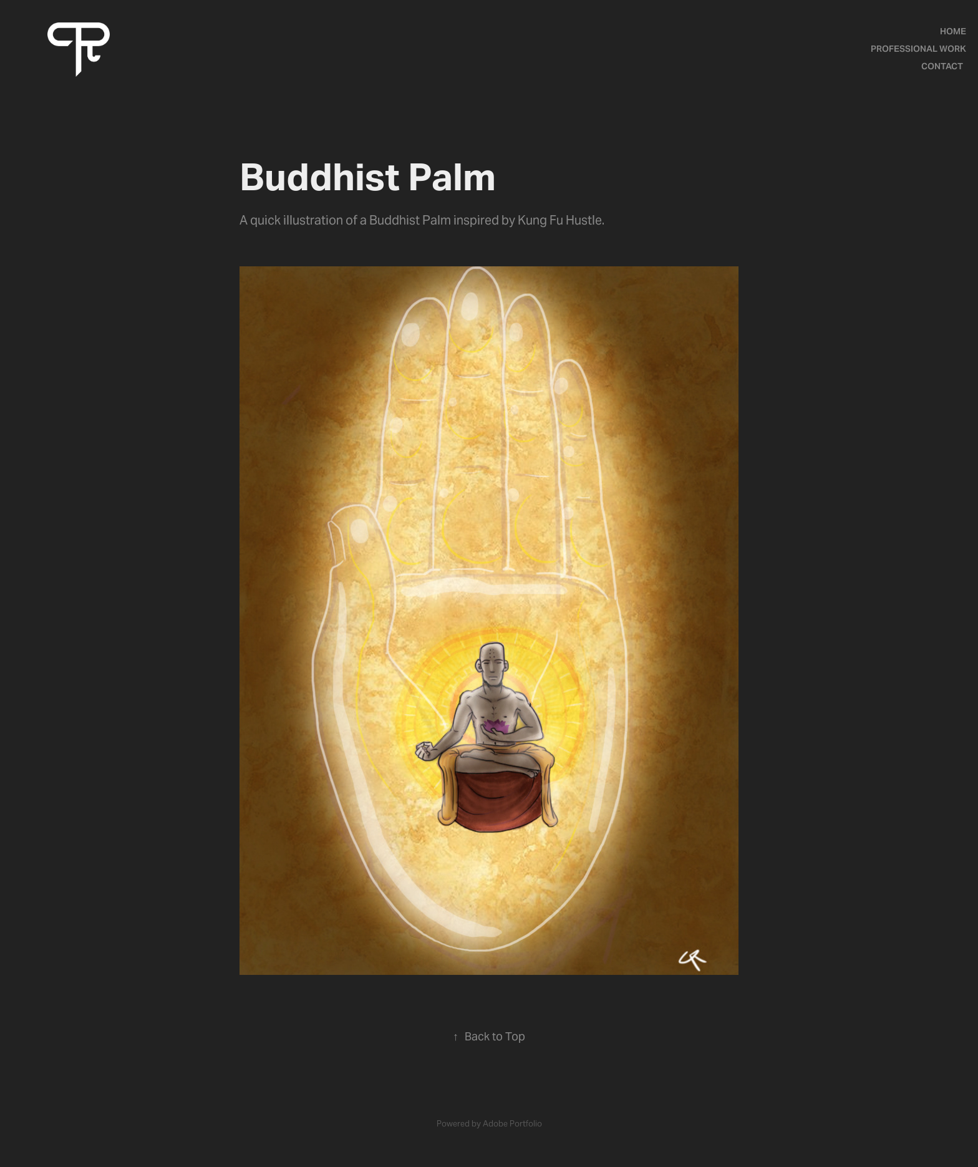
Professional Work (918, 48)
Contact (942, 66)
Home (953, 31)
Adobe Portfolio (512, 1123)
